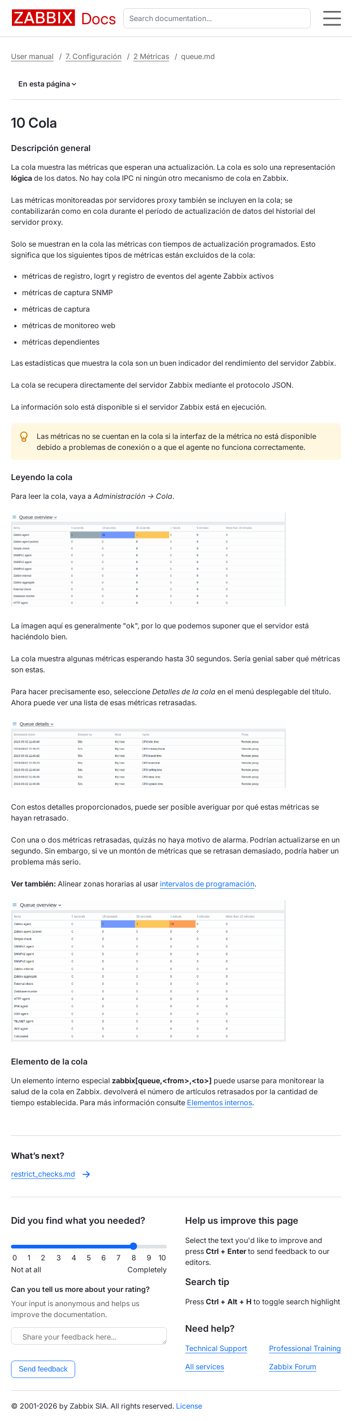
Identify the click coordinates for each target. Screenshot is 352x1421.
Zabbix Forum (292, 1366)
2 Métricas (151, 56)
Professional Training (305, 1348)
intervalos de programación (207, 883)
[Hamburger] (332, 18)
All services (204, 1366)
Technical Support (216, 1348)
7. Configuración (93, 56)
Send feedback (43, 1369)
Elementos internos (219, 1102)
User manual (32, 56)
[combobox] (218, 18)
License (189, 1405)
